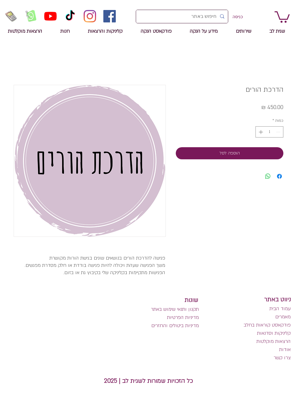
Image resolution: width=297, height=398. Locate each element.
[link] (282, 16)
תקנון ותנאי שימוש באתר (175, 309)
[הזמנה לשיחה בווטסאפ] (31, 16)
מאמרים (282, 316)
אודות (285, 349)
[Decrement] (278, 132)
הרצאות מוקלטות (273, 341)
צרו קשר (282, 357)
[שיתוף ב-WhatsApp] (268, 176)
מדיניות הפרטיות (183, 317)
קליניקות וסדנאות (274, 333)
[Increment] (260, 132)
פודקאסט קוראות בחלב (267, 325)
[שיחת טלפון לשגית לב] (11, 16)
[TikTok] (70, 16)
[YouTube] (50, 16)
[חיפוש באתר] (182, 16)
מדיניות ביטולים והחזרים (175, 325)
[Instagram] (90, 16)
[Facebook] (109, 16)
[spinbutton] (269, 132)
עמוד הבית (280, 308)
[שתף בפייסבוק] (279, 176)
